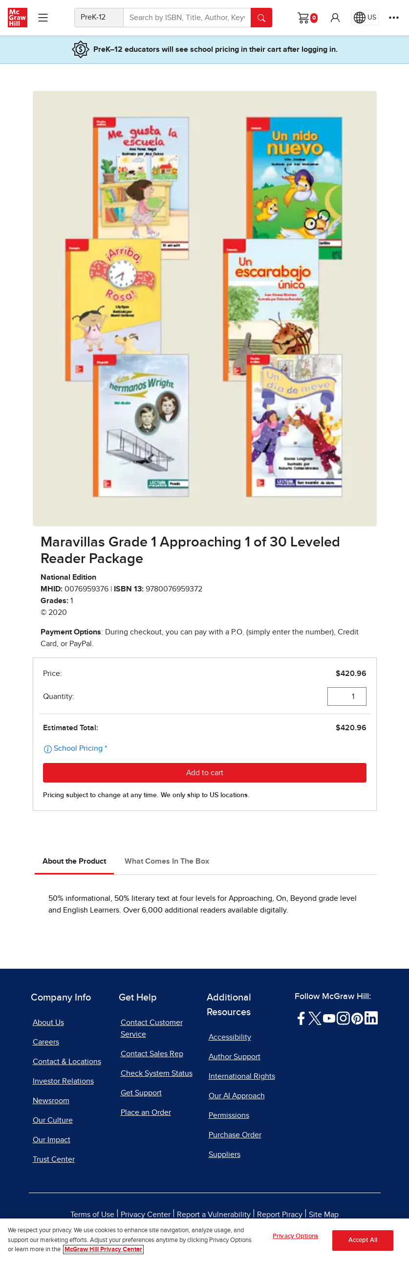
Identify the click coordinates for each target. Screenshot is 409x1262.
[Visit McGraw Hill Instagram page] (343, 1018)
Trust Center (54, 1159)
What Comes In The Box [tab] (167, 861)
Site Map (324, 1214)
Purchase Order (235, 1135)
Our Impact (51, 1140)
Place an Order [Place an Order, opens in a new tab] (146, 1112)
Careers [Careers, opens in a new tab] (46, 1042)
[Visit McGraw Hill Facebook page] (301, 1018)
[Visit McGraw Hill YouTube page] (329, 1018)
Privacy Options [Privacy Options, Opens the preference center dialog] (295, 1237)
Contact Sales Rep (152, 1054)
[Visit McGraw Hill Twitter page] (315, 1018)
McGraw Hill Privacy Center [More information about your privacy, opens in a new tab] (103, 1250)
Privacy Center (146, 1214)
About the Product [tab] (74, 861)
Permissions (229, 1115)
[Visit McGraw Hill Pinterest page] (357, 1018)
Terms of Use (92, 1214)
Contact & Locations (67, 1062)
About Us (48, 1022)
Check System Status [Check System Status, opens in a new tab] (157, 1073)
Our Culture (53, 1120)
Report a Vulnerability (214, 1214)
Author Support (234, 1057)
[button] (335, 17)
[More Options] (394, 17)
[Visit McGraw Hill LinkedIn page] (371, 1018)
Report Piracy (279, 1214)
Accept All (362, 1241)
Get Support (141, 1093)
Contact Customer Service (152, 1028)
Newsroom (51, 1101)
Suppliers (224, 1154)
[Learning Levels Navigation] (43, 17)
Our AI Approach (237, 1096)
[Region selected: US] (365, 17)
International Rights (242, 1076)
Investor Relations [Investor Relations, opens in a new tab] (63, 1081)
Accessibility (230, 1037)
